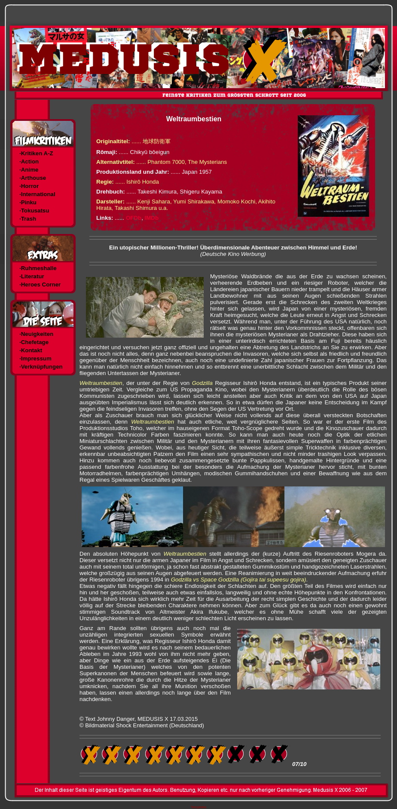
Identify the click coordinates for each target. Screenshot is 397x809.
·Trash (27, 218)
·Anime (28, 169)
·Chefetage (34, 342)
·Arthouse (32, 178)
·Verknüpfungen (41, 366)
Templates (198, 807)
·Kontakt (30, 350)
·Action (29, 161)
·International (37, 194)
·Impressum (35, 358)
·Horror (29, 186)
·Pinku (28, 202)
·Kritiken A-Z (36, 153)
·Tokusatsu (34, 210)
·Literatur (31, 276)
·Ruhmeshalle (38, 268)
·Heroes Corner (40, 284)
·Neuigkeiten (36, 334)
